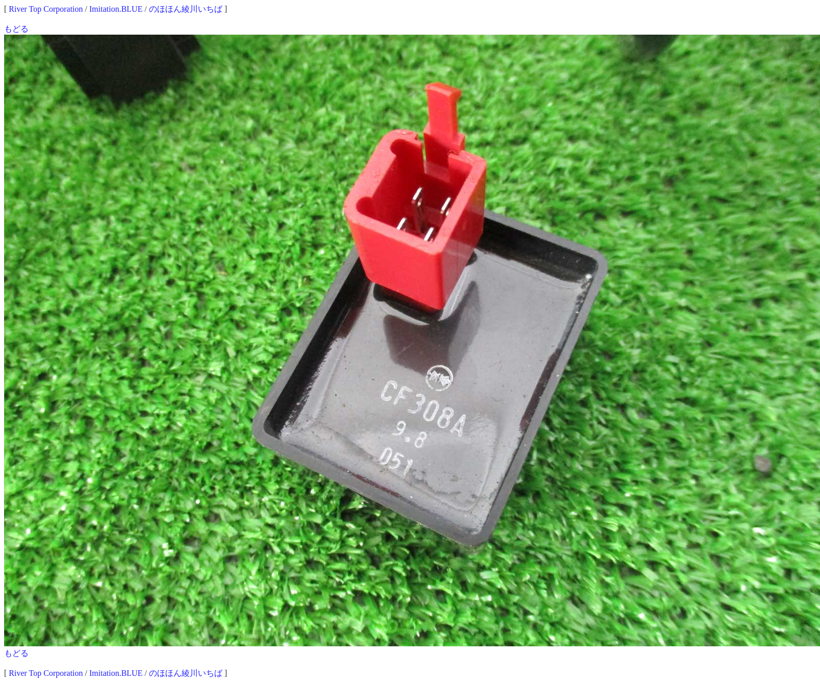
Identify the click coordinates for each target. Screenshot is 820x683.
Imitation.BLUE (115, 9)
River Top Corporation (46, 9)
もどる (16, 28)
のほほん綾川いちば (185, 9)
